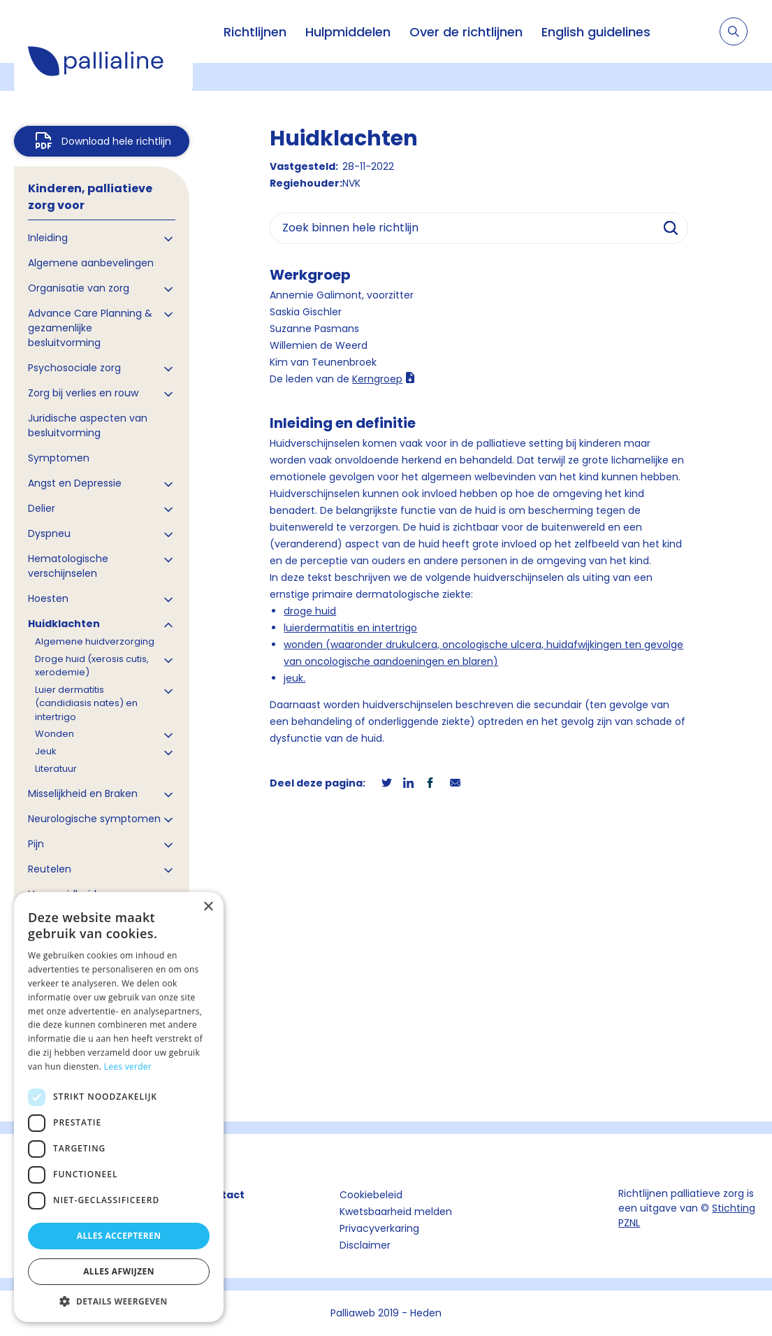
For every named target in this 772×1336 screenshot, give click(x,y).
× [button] (208, 907)
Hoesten (48, 598)
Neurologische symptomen (94, 819)
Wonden (54, 733)
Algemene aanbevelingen (91, 263)
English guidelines (595, 32)
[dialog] (119, 1107)
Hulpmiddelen (348, 32)
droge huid (310, 611)
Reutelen (49, 869)
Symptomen (58, 458)
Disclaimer (365, 1245)
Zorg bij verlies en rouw (83, 393)
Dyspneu (49, 533)
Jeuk (46, 751)
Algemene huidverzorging (94, 641)
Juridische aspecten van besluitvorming (87, 425)
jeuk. (294, 678)
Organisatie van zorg (78, 288)
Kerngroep (377, 379)
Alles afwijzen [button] (118, 1271)
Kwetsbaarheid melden (396, 1212)
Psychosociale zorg (74, 368)
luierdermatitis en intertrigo (350, 628)
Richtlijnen (255, 32)
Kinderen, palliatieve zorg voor (90, 196)
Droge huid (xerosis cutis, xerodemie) (92, 666)
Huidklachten (64, 624)
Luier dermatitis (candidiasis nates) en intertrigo (86, 703)
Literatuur (56, 768)
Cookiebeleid (371, 1195)
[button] (119, 1301)
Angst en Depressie (75, 483)
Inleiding (48, 238)
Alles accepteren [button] (119, 1236)
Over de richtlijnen (466, 32)
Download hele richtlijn (116, 141)
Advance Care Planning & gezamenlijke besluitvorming (90, 328)
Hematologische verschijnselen (68, 566)
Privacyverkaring (379, 1228)
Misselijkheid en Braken (83, 793)
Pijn (36, 844)
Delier (41, 508)
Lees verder (128, 1066)
